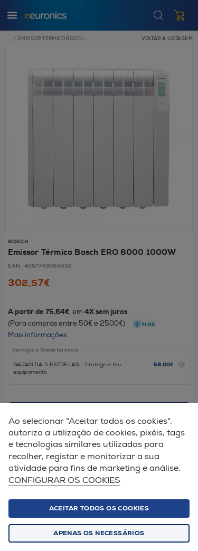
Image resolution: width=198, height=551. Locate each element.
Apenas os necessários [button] (98, 533)
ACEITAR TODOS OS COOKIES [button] (99, 508)
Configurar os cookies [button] (64, 481)
